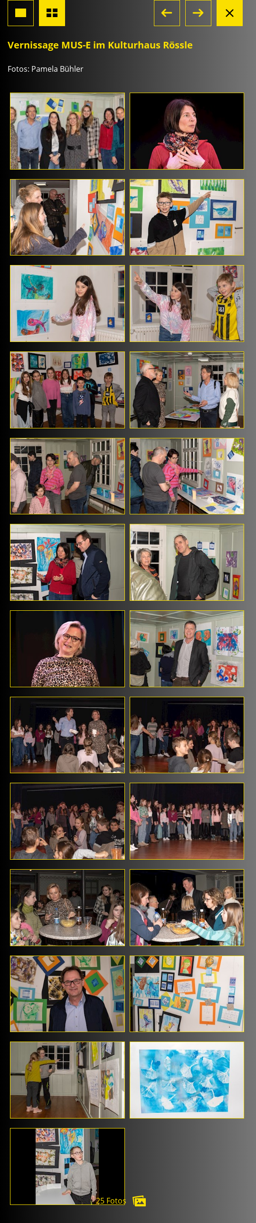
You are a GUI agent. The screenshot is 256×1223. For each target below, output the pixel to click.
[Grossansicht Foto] (21, 13)
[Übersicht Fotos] (52, 13)
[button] (167, 13)
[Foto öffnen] (67, 131)
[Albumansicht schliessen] (230, 13)
